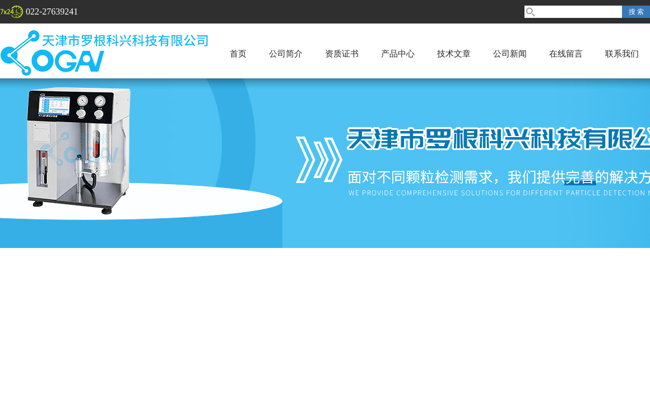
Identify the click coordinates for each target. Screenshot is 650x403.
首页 (238, 53)
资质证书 (342, 53)
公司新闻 (510, 53)
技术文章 (454, 53)
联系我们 (622, 53)
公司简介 (286, 53)
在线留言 (566, 53)
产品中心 (398, 53)
